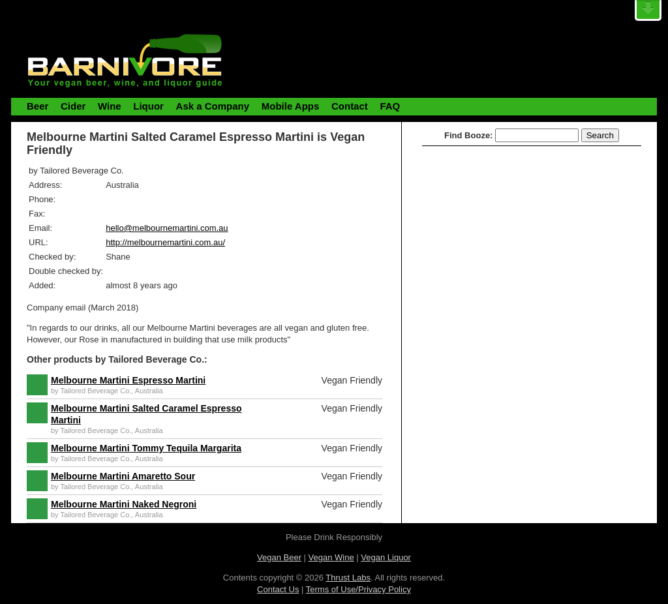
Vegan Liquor (386, 557)
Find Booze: (468, 135)
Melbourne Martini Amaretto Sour (123, 476)
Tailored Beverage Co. (95, 391)
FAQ (390, 106)
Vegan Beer (279, 557)
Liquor (148, 106)
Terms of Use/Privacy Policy (358, 589)
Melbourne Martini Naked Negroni (123, 504)
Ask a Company (213, 106)
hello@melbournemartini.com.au (167, 228)
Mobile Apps (291, 106)
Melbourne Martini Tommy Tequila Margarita (146, 448)
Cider (73, 106)
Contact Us (278, 589)
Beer (37, 106)
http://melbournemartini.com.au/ (165, 242)
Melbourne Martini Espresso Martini (128, 380)
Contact (349, 106)
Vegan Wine (331, 557)
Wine (109, 106)
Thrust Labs (348, 577)
